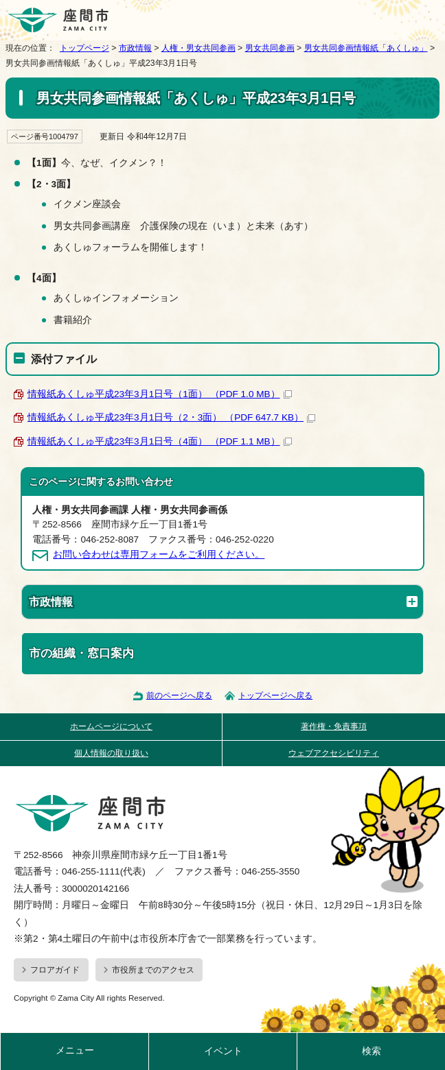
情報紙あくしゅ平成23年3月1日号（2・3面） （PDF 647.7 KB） (171, 417)
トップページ (84, 48)
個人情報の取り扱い (111, 753)
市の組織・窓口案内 (81, 653)
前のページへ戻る (179, 695)
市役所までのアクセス (153, 970)
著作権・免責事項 (334, 726)
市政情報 (135, 48)
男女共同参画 (270, 48)
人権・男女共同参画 (198, 48)
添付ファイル (64, 359)
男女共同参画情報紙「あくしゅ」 (366, 48)
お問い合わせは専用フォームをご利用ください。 (158, 554)
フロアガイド (55, 970)
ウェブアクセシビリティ (333, 753)
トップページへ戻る (275, 695)
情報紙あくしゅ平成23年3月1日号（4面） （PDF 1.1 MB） (159, 441)
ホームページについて (111, 726)
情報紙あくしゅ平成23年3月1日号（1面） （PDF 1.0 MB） (159, 394)
